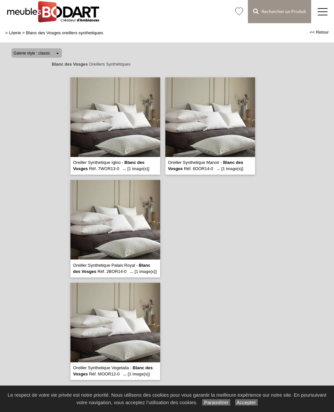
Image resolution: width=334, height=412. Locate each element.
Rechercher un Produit (279, 11)
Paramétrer (216, 402)
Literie (15, 32)
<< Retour (319, 32)
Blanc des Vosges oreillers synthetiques (64, 32)
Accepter (246, 402)
